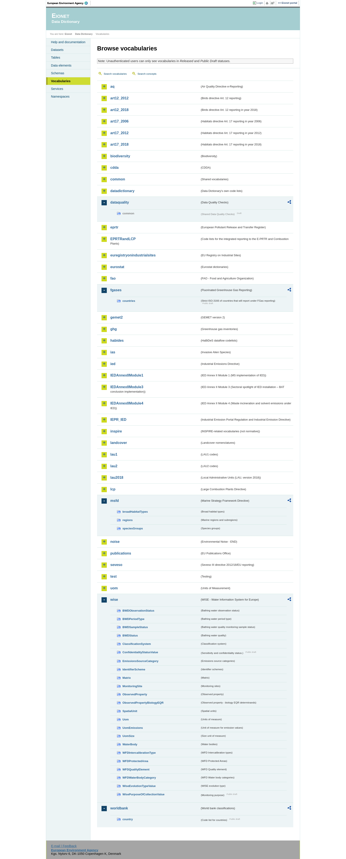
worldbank (119, 808)
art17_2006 (119, 121)
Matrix (126, 677)
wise (114, 599)
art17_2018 (119, 144)
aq (112, 86)
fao (113, 278)
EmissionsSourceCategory (140, 661)
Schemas (57, 73)
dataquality (119, 202)
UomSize (128, 736)
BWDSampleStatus (135, 627)
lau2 (113, 466)
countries (128, 300)
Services (57, 89)
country (127, 819)
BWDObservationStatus (138, 610)
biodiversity (120, 156)
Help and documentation (68, 42)
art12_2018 (119, 110)
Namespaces (60, 96)
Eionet (68, 34)
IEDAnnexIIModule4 (126, 403)
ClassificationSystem (136, 644)
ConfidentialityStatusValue (140, 652)
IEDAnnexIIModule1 (126, 375)
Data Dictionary (83, 34)
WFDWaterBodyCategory (139, 777)
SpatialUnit (129, 711)
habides (117, 340)
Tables (55, 57)
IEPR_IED (118, 419)
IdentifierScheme (133, 669)
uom (114, 588)
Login (260, 3)
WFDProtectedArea (135, 761)
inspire (116, 431)
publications (120, 553)
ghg (113, 329)
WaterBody (129, 744)
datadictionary (122, 191)
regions (127, 520)
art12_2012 (119, 98)
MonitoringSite (132, 686)
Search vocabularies (115, 73)
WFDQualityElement (135, 769)
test (113, 576)
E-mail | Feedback (64, 846)
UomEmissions (132, 727)
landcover (118, 443)
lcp (112, 489)
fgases (116, 290)
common (117, 179)
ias (112, 352)
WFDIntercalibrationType (139, 752)
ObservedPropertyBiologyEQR (143, 702)
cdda (114, 167)
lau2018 (116, 477)
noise (115, 542)
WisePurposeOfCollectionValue (143, 794)
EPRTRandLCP (123, 239)
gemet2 (116, 317)
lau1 (113, 454)
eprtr (114, 227)
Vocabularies (61, 81)
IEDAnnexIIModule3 (126, 387)
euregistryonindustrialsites (133, 255)
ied (112, 364)
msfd (114, 501)
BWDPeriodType (133, 619)
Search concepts (146, 73)
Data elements (61, 65)
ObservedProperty (134, 694)
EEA (69, 3)
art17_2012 (119, 133)
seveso (116, 565)
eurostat (117, 267)
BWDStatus (130, 635)
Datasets (57, 50)
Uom (125, 719)
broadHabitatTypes (135, 511)
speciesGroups (132, 528)
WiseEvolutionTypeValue (139, 786)
